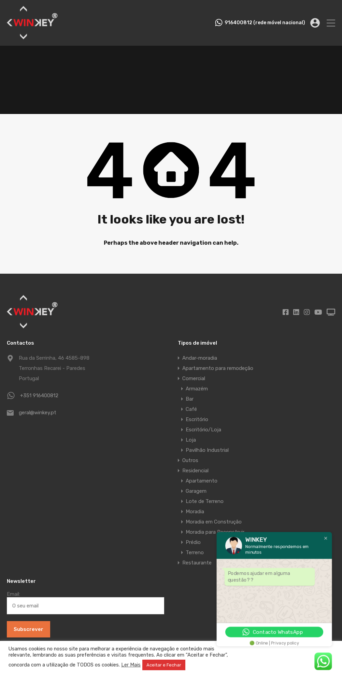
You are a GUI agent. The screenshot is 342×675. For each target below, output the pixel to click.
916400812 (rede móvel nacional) (265, 23)
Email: (85, 602)
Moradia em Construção (214, 522)
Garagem (196, 491)
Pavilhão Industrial (207, 450)
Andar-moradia (199, 358)
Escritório (197, 419)
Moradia (195, 511)
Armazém (197, 389)
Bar (190, 399)
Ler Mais (131, 665)
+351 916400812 (39, 395)
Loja (191, 440)
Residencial (195, 471)
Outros (190, 460)
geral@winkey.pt (37, 413)
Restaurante (197, 563)
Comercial (193, 378)
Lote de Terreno (205, 501)
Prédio (193, 542)
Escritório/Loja (203, 430)
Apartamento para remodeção (217, 368)
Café (191, 409)
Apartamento (201, 481)
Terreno (195, 552)
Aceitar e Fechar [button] (163, 664)
